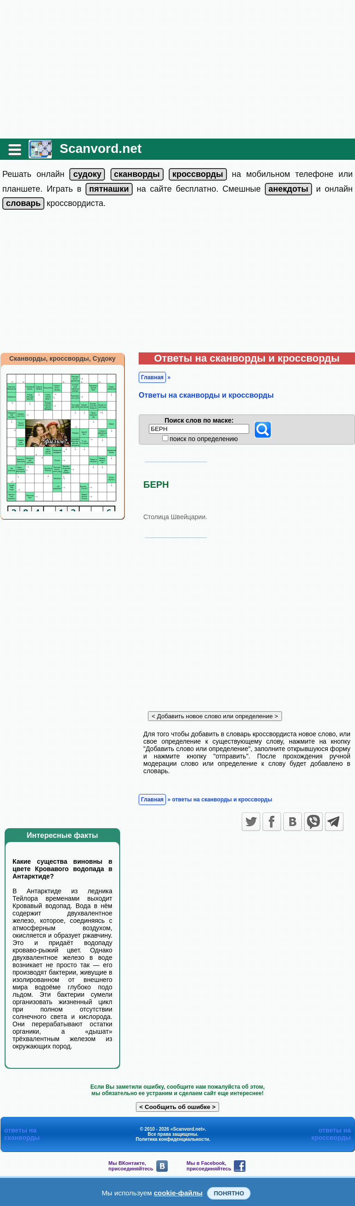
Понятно (229, 1193)
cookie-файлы (178, 1193)
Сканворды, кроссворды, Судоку (62, 358)
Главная (152, 377)
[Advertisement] (177, 69)
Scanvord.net (100, 148)
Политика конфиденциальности (172, 1139)
